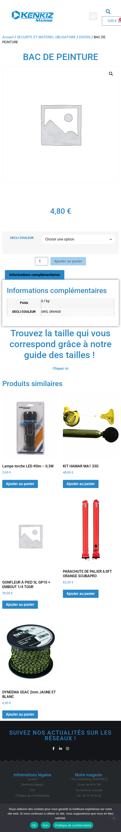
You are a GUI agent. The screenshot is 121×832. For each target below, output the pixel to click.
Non (46, 825)
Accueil (8, 37)
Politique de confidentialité (73, 825)
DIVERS (85, 37)
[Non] (114, 817)
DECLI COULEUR (22, 238)
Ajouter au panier (68, 261)
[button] (93, 16)
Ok (34, 825)
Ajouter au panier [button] (20, 484)
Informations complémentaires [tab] (34, 275)
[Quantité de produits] (41, 261)
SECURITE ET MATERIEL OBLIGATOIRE (46, 37)
